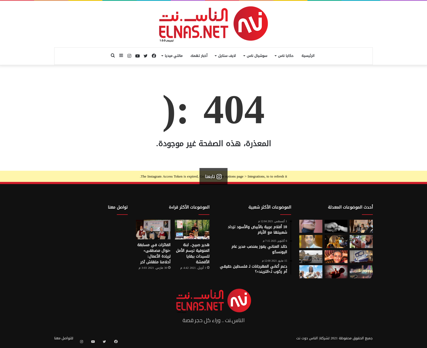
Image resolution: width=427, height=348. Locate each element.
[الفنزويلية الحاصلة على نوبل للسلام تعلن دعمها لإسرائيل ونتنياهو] (310, 271)
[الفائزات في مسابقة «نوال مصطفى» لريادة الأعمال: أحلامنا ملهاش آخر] (153, 229)
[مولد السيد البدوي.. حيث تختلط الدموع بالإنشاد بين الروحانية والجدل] (361, 271)
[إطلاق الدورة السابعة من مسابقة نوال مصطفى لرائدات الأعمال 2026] (361, 226)
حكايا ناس (286, 55)
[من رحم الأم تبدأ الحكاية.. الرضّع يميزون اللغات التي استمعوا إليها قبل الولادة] (336, 271)
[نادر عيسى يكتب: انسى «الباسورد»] (310, 241)
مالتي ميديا (173, 55)
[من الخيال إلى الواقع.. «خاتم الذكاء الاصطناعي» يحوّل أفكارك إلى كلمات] (361, 241)
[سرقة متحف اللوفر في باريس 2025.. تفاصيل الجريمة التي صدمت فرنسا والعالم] (310, 256)
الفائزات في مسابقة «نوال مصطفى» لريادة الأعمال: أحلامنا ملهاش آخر (153, 253)
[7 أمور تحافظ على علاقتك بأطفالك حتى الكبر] (336, 226)
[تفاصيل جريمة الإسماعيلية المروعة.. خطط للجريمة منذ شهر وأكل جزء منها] (336, 256)
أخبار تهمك (199, 55)
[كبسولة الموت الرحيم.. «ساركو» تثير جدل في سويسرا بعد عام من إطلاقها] (361, 256)
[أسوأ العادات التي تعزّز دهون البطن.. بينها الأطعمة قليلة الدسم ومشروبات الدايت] (310, 226)
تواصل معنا (118, 207)
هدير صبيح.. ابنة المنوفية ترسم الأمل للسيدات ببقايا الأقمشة (192, 253)
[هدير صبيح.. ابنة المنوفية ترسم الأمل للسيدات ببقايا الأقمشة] (192, 229)
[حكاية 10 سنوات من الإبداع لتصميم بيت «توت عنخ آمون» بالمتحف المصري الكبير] (336, 241)
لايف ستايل (227, 55)
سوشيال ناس (257, 55)
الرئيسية (308, 55)
